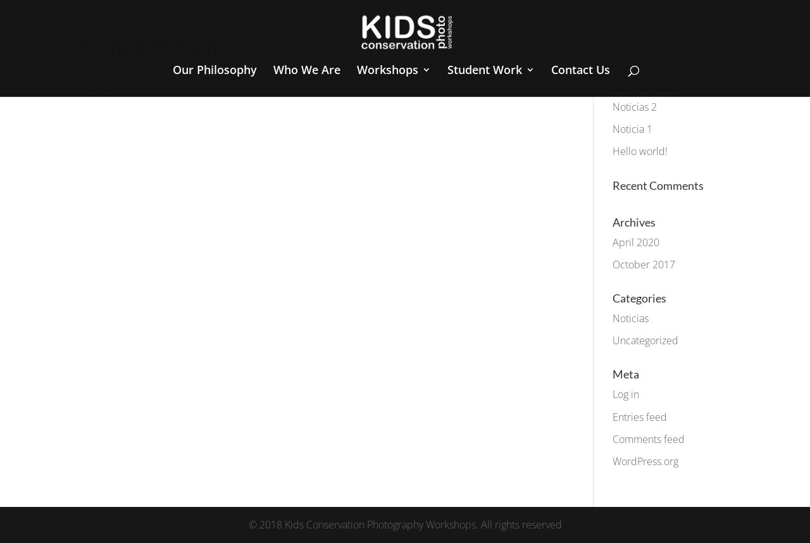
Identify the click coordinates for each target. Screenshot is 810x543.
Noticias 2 (635, 107)
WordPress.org (645, 461)
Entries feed (640, 417)
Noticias (631, 318)
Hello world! (640, 151)
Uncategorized (645, 340)
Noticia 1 (632, 129)
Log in (626, 394)
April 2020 (636, 242)
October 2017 (644, 265)
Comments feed (649, 439)
